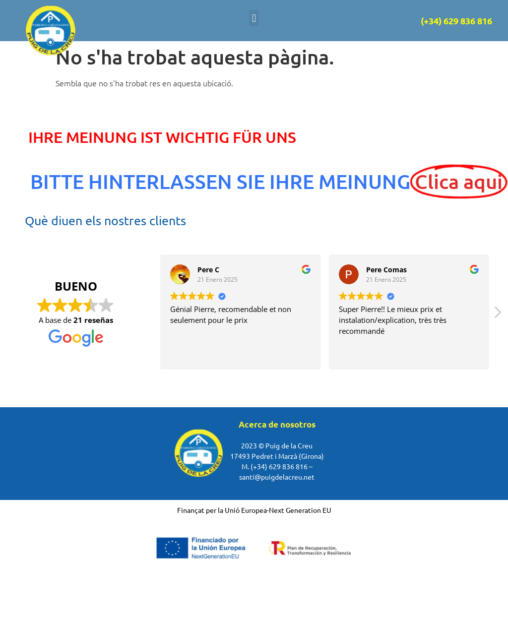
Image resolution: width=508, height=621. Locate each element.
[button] (253, 18)
